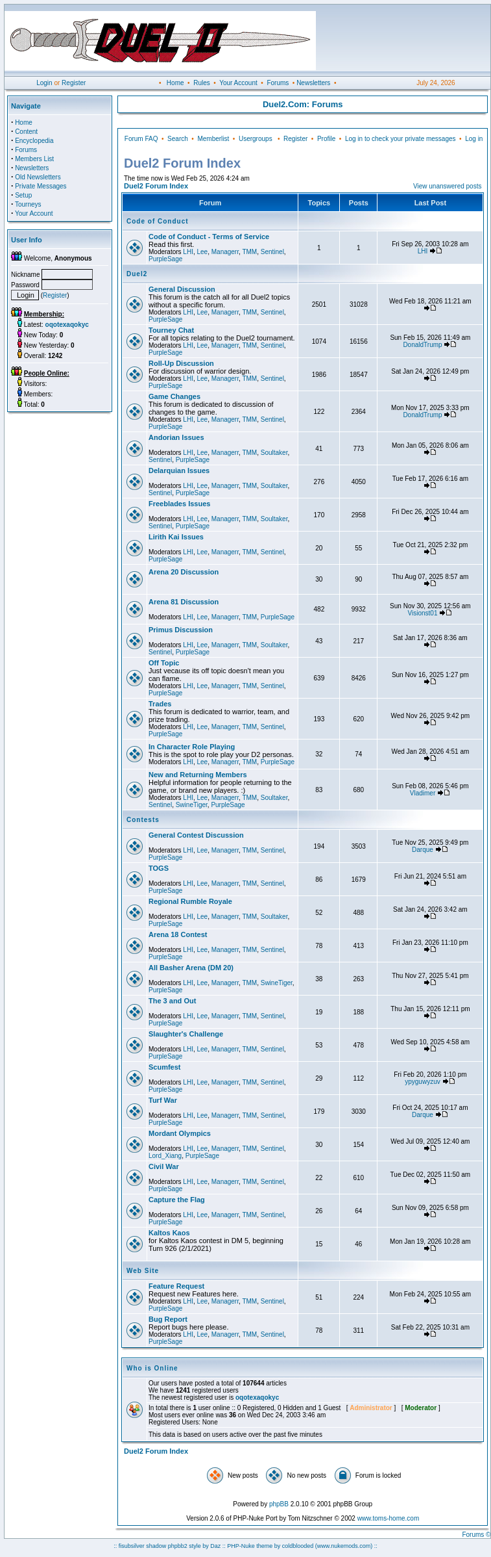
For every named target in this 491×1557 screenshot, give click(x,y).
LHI (188, 251)
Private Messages (40, 186)
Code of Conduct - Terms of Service (209, 236)
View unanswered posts (447, 186)
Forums (278, 82)
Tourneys (28, 204)
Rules (201, 82)
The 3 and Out (172, 1001)
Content (26, 131)
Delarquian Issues (179, 470)
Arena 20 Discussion (184, 572)
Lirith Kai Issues (176, 537)
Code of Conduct (157, 221)
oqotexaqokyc (257, 1397)
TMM (249, 251)
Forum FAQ (141, 138)
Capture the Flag (177, 1199)
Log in (474, 138)
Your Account (238, 82)
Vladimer (422, 793)
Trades (160, 704)
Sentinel (272, 251)
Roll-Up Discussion (181, 363)
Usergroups (255, 138)
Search (177, 138)
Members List (34, 158)
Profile (326, 138)
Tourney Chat (171, 330)
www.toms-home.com (388, 1518)
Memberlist (213, 138)
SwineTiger (192, 804)
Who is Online (152, 1368)
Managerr (225, 251)
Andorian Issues (176, 437)
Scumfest (165, 1067)
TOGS (159, 868)
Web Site (142, 1270)
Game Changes (174, 396)
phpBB (279, 1504)
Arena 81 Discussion (184, 602)
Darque (422, 849)
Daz (215, 1546)
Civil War (164, 1166)
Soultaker (274, 452)
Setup (23, 195)
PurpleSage (165, 259)
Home (175, 82)
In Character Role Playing (192, 747)
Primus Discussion (181, 630)
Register (74, 82)
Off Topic (164, 663)
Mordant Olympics (180, 1133)
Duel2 (136, 273)
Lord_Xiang (165, 1155)
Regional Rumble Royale (190, 901)
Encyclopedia (34, 140)
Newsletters (313, 82)
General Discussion (182, 289)
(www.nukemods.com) (344, 1546)
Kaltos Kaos (169, 1233)
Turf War (163, 1100)
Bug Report (168, 1319)
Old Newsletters (38, 177)
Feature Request (176, 1286)
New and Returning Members (198, 774)
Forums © (476, 1534)
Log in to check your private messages (400, 138)
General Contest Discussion (196, 835)
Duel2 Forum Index (156, 186)
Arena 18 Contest (178, 934)
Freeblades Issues (179, 504)
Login (44, 82)
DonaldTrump (422, 344)
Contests (143, 819)
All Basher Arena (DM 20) (191, 968)
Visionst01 (423, 613)
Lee (202, 251)
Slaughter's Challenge (186, 1034)
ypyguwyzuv (422, 1081)
